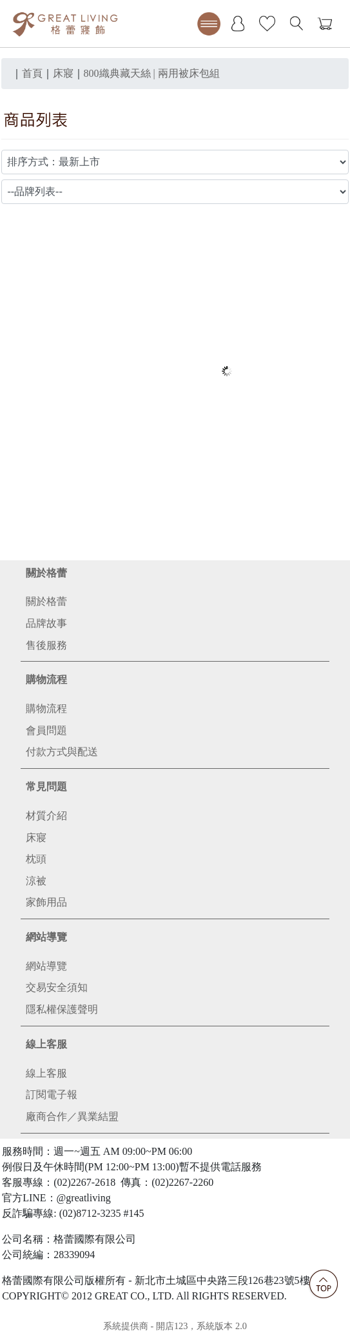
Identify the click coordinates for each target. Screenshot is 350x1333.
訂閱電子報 (51, 1094)
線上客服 (46, 1044)
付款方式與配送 (62, 751)
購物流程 (46, 679)
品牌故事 (46, 623)
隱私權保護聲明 (62, 1009)
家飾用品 (46, 902)
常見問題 (46, 786)
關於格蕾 (46, 572)
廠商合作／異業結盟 (72, 1116)
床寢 (36, 837)
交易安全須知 (57, 987)
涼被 (36, 880)
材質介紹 (46, 815)
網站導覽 (46, 936)
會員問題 (46, 730)
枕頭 (36, 858)
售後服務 (46, 645)
